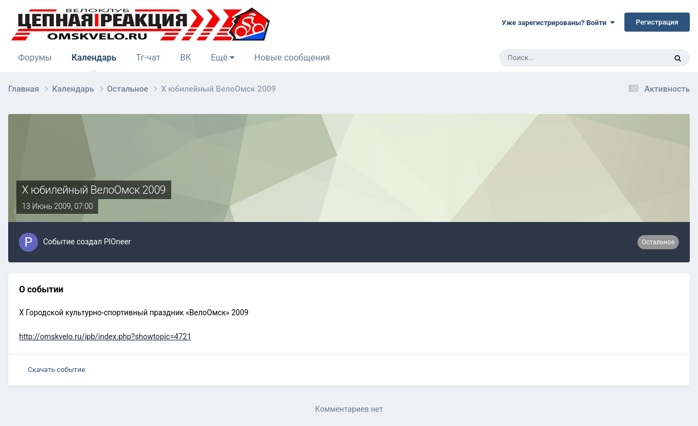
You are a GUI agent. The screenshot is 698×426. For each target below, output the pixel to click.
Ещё (222, 57)
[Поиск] (552, 58)
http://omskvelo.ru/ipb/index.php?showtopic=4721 (105, 336)
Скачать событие (56, 369)
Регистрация (657, 22)
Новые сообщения (292, 57)
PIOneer (117, 241)
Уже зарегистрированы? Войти (558, 23)
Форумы (35, 57)
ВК (185, 57)
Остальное (658, 242)
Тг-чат (148, 57)
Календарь (93, 62)
